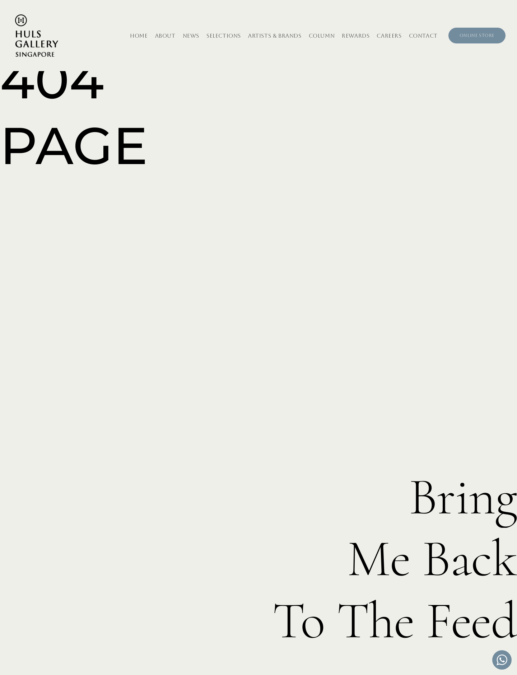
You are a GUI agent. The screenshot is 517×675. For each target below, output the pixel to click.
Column (322, 36)
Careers (389, 36)
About (165, 36)
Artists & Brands (275, 36)
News (191, 36)
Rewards (355, 36)
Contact (423, 36)
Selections (223, 36)
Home (139, 36)
